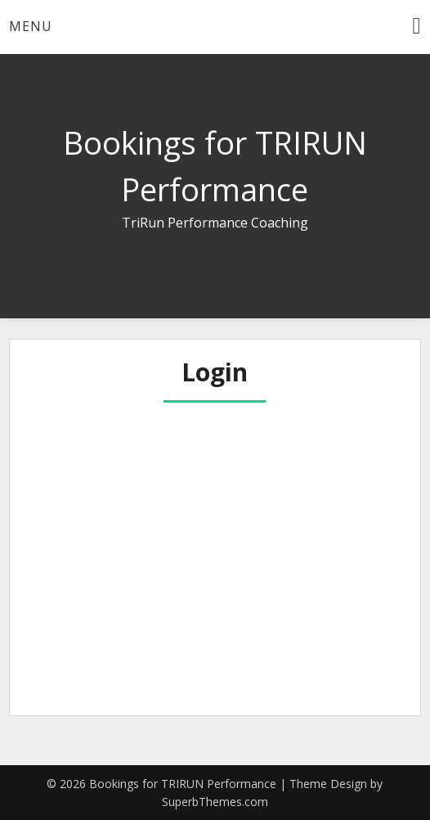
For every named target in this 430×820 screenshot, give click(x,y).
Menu (30, 26)
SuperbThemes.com (215, 801)
